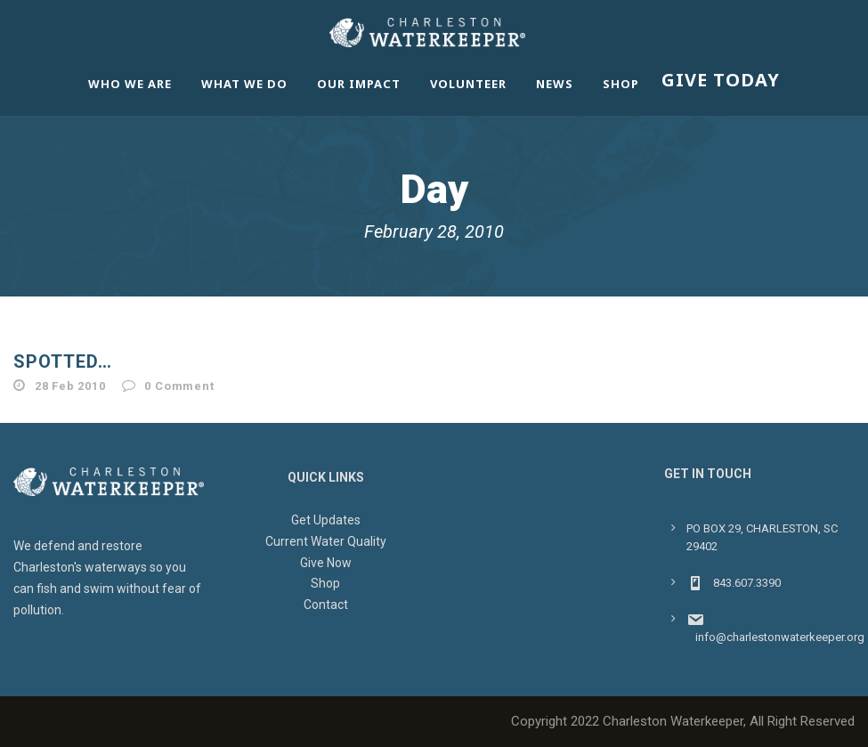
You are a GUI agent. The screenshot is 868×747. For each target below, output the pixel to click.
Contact (326, 604)
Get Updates (326, 520)
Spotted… (62, 361)
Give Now (326, 563)
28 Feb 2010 (70, 386)
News (554, 84)
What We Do (244, 84)
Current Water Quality (325, 541)
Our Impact (359, 84)
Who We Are (130, 84)
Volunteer (468, 84)
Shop (621, 84)
